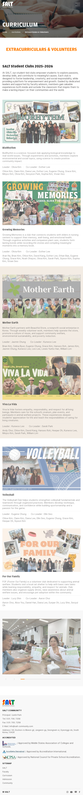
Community (7, 783)
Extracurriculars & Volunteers (36, 32)
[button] (5, 684)
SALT (4, 768)
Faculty (5, 772)
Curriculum (16, 32)
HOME (4, 32)
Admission (7, 779)
